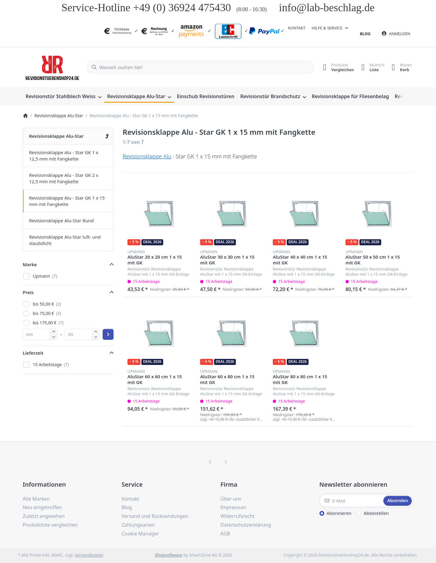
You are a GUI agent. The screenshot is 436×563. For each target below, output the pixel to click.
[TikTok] (226, 461)
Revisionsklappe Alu (147, 156)
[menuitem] (63, 97)
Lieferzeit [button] (33, 353)
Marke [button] (30, 264)
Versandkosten (89, 555)
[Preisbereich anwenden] (108, 334)
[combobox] (197, 67)
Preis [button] (28, 292)
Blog (365, 33)
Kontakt (297, 28)
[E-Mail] (350, 500)
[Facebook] (210, 461)
